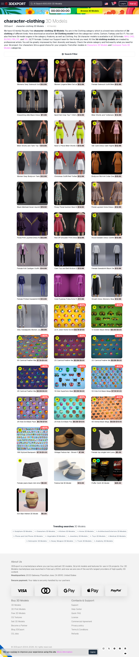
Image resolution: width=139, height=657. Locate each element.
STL (18, 39)
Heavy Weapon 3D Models (61, 541)
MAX (126, 36)
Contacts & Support (82, 600)
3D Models (16, 605)
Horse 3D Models (85, 531)
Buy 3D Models (20, 600)
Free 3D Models (18, 613)
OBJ (26, 39)
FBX (14, 39)
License (74, 617)
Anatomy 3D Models (103, 541)
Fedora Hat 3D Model (62, 483)
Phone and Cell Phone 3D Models (28, 536)
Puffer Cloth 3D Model (100, 483)
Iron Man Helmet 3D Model (27, 514)
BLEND (7, 39)
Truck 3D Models (83, 541)
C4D (132, 36)
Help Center (76, 609)
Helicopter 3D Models (36, 541)
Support (74, 605)
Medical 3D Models (117, 536)
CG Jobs (15, 633)
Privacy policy (77, 625)
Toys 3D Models (97, 536)
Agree (93, 652)
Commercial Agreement (81, 621)
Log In (123, 3)
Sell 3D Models (18, 621)
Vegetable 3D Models (55, 536)
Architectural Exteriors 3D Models (111, 531)
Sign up (133, 3)
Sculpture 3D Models (22, 531)
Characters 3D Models (97, 45)
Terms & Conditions (79, 629)
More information (64, 652)
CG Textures (16, 617)
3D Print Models (18, 609)
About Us (16, 561)
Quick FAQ (76, 613)
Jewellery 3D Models (78, 536)
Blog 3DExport (17, 629)
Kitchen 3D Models (66, 531)
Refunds (75, 633)
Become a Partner (19, 625)
